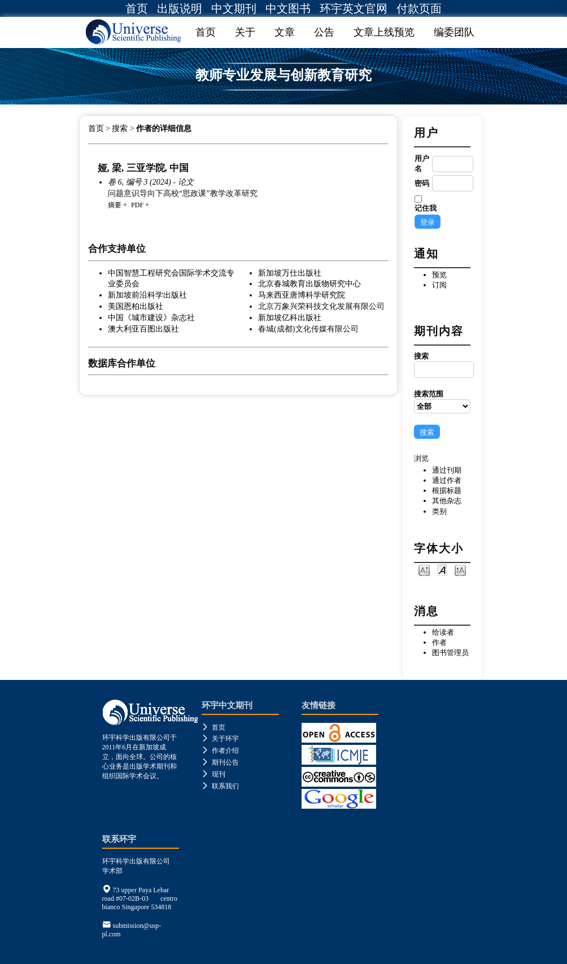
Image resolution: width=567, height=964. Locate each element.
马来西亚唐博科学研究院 (301, 294)
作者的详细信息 (163, 128)
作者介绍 (220, 750)
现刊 (213, 774)
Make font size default (442, 569)
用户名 (422, 163)
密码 (422, 183)
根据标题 (446, 490)
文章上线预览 (384, 32)
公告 (324, 32)
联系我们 (220, 786)
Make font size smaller (424, 569)
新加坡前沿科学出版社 (147, 294)
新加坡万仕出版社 (289, 272)
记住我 (426, 208)
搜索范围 (442, 401)
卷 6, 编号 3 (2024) (139, 181)
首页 (136, 8)
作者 (439, 642)
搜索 (442, 365)
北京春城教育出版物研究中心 (309, 283)
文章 (284, 32)
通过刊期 (446, 470)
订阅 (439, 285)
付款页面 (419, 8)
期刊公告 (220, 762)
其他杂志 (446, 500)
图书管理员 (450, 652)
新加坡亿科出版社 (289, 317)
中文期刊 (233, 8)
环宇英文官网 (353, 8)
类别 (439, 511)
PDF (137, 205)
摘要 (114, 205)
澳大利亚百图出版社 (143, 328)
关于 (245, 32)
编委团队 (454, 32)
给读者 (443, 632)
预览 (439, 275)
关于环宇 (220, 739)
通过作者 (446, 480)
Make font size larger (460, 569)
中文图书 (288, 8)
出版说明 (179, 8)
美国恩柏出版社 (135, 306)
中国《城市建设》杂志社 (151, 317)
